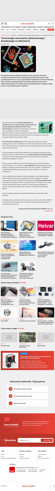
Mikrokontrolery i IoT (48, 27)
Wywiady (35, 29)
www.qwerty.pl (48, 211)
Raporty (29, 29)
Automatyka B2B (42, 454)
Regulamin (21, 454)
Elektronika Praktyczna (43, 458)
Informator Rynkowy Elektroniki (8, 458)
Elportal (40, 456)
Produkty (13, 29)
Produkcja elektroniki (6, 27)
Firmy (7, 29)
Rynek (2, 29)
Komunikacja (40, 27)
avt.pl (40, 471)
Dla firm (51, 29)
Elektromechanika (32, 27)
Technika (42, 29)
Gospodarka (21, 29)
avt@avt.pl (42, 470)
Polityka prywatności (24, 458)
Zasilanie (24, 27)
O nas (2, 456)
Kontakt (3, 454)
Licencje (21, 456)
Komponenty (18, 27)
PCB (13, 27)
